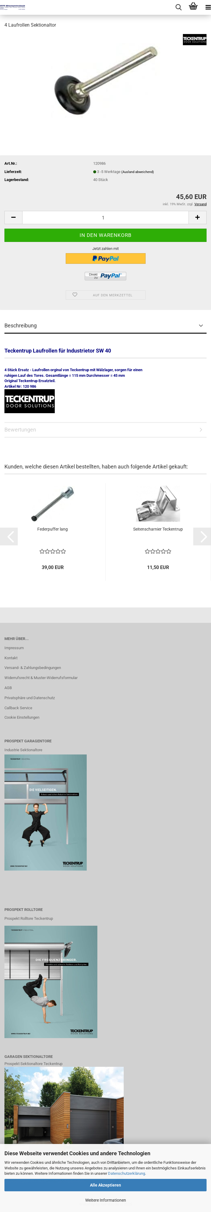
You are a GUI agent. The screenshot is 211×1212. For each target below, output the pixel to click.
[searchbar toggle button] (178, 7)
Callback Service (18, 708)
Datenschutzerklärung (126, 1173)
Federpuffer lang (52, 529)
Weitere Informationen (105, 1200)
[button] (13, 217)
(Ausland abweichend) (137, 172)
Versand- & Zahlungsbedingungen (32, 667)
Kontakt (10, 658)
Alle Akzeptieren (105, 1185)
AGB (8, 688)
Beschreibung (20, 325)
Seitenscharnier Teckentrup (158, 529)
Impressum (14, 648)
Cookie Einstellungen (21, 717)
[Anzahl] (105, 217)
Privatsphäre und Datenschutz (29, 698)
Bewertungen (20, 429)
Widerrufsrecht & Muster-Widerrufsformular (41, 678)
